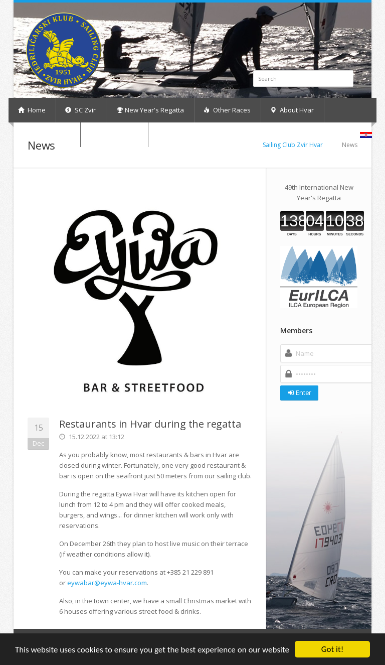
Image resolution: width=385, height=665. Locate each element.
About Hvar (292, 109)
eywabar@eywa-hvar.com (107, 582)
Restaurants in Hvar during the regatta (150, 424)
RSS (351, 18)
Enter (299, 392)
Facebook (340, 18)
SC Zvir (80, 109)
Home (32, 109)
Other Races (227, 109)
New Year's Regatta (150, 109)
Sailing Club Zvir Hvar (293, 145)
